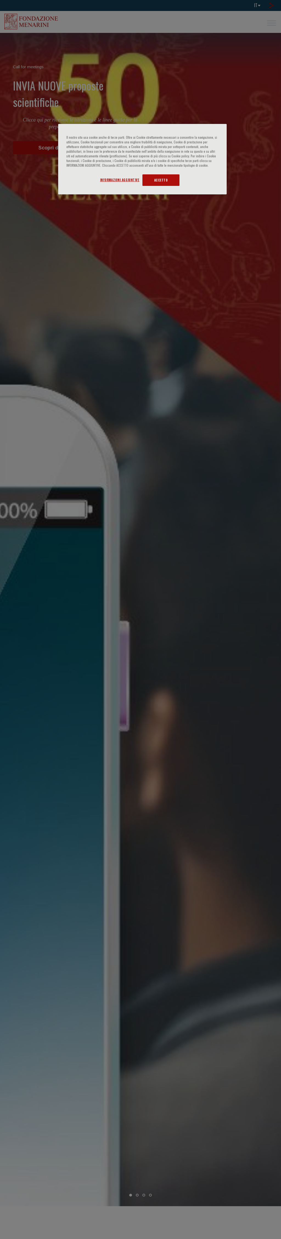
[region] (142, 159)
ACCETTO (161, 180)
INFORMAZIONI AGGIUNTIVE (119, 179)
